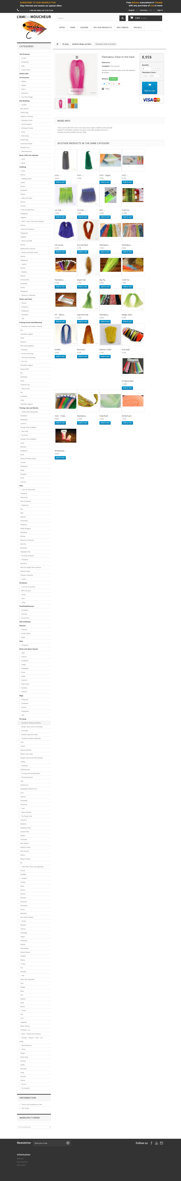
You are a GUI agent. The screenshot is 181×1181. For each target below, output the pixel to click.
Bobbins (23, 824)
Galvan (24, 657)
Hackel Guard (25, 847)
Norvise (23, 1076)
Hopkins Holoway (26, 116)
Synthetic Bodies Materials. (31, 738)
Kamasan (23, 940)
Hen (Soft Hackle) (26, 917)
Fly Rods (24, 435)
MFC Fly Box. (26, 591)
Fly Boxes (23, 583)
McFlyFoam (126, 416)
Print (107, 89)
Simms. (23, 225)
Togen (22, 937)
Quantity (145, 65)
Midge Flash (127, 314)
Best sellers (21, 1165)
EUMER (23, 874)
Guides (24, 105)
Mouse (22, 536)
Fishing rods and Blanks (28, 408)
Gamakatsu (24, 948)
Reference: (106, 62)
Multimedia (122, 27)
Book (23, 163)
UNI (21, 781)
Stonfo (22, 1080)
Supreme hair (82, 314)
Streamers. (24, 521)
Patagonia (24, 214)
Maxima (23, 342)
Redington (24, 420)
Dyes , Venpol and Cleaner (31, 1034)
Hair (22, 975)
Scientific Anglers (26, 404)
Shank (22, 960)
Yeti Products (24, 54)
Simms (22, 175)
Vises (23, 1049)
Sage (22, 470)
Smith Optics (26, 633)
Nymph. (23, 517)
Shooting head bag (28, 357)
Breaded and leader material (31, 326)
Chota (22, 182)
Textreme (23, 804)
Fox (21, 995)
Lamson (23, 423)
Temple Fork (24, 147)
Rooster (23, 898)
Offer (62, 27)
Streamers (24, 497)
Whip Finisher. (25, 859)
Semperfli (23, 801)
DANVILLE (24, 785)
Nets (21, 641)
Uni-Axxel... (59, 245)
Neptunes (24, 505)
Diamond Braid (25, 750)
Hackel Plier (24, 832)
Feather (24, 878)
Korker (22, 186)
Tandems (23, 493)
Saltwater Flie (25, 552)
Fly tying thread (27, 777)
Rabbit (22, 987)
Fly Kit (23, 1084)
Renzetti (23, 1069)
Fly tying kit (25, 1088)
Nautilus (24, 688)
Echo (22, 455)
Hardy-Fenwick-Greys (28, 458)
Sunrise (23, 1061)
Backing (24, 350)
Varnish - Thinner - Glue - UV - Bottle (31, 1039)
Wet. (22, 513)
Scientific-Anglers (26, 334)
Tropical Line (25, 385)
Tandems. (23, 525)
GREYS (24, 692)
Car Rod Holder (27, 97)
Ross (23, 672)
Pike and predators (27, 346)
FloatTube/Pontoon (26, 606)
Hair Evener (24, 851)
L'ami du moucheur (28, 587)
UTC (22, 742)
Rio (21, 330)
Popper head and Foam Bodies (31, 758)
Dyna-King (24, 1057)
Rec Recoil (24, 109)
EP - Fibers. (60, 314)
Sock (23, 171)
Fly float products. (27, 556)
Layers (23, 264)
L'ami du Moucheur (28, 490)
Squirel (22, 999)
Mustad (23, 925)
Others (23, 81)
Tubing (22, 762)
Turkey (22, 882)
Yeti (22, 319)
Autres (23, 579)
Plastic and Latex (26, 754)
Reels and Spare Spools (28, 649)
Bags (21, 696)
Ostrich (23, 894)
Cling (23, 602)
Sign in (160, 10)
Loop (22, 443)
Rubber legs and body (29, 734)
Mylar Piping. (25, 1026)
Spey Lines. (25, 388)
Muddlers (23, 532)
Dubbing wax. (25, 769)
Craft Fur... (126, 210)
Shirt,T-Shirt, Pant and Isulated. (32, 221)
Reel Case (25, 684)
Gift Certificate (25, 622)
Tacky (23, 595)
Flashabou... (104, 245)
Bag (22, 66)
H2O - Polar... (60, 416)
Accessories (24, 77)
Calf (21, 983)
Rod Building (24, 101)
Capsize (23, 217)
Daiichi (22, 944)
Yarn (23, 808)
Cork (23, 132)
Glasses (22, 626)
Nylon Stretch (26, 812)
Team (72, 27)
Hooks (23, 921)
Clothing (22, 167)
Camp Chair (25, 70)
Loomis (23, 206)
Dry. (21, 509)
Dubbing (24, 766)
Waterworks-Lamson (27, 249)
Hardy (23, 664)
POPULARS (23, 74)
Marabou (23, 913)
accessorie (25, 618)
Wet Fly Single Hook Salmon (30, 567)
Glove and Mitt (26, 241)
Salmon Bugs (25, 571)
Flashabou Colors (149, 72)
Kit (21, 863)
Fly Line (24, 361)
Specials (138, 27)
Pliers (23, 89)
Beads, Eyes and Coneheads (32, 727)
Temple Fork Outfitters (28, 427)
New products (22, 1162)
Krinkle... (58, 349)
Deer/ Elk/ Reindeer (27, 979)
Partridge (23, 933)
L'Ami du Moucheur (27, 210)
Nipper (23, 85)
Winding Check (26, 120)
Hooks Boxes (25, 952)
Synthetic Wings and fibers (31, 723)
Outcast (24, 614)
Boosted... (81, 349)
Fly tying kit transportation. (30, 773)
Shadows (24, 560)
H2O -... (58, 175)
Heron (22, 909)
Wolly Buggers (25, 528)
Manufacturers (29, 1117)
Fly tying (22, 719)
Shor (23, 598)
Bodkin (22, 836)
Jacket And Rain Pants (29, 252)
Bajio (23, 637)
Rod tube (24, 431)
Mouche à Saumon (27, 540)
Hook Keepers (26, 124)
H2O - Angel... (105, 175)
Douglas (23, 474)
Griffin (22, 1065)
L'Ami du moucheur (27, 229)
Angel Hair (81, 280)
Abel (23, 653)
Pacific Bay (24, 112)
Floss (23, 964)
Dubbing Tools (25, 828)
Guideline (23, 190)
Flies (21, 486)
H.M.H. (22, 871)
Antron (22, 746)
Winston (23, 447)
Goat (22, 1003)
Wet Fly (23, 544)
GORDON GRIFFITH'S (28, 789)
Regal (22, 1053)
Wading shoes (26, 179)
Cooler (23, 58)
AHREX (23, 956)
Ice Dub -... (59, 210)
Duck (22, 886)
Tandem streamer (26, 575)
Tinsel (23, 1010)
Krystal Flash (82, 245)
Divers (22, 855)
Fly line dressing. (27, 354)
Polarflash (103, 416)
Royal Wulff (24, 369)
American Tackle (26, 144)
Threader (23, 839)
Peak (22, 1073)
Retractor (24, 93)
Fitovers (24, 630)
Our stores (25, 1108)
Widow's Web (105, 349)
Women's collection (28, 295)
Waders (24, 272)
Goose (22, 890)
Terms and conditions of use (31, 1104)
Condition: (106, 66)
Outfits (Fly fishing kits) (29, 412)
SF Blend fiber (128, 381)
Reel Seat (25, 136)
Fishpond (24, 307)
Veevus (23, 797)
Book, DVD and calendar (28, 155)
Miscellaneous (26, 151)
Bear (22, 991)
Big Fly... (102, 280)
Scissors (23, 820)
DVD (23, 159)
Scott (22, 478)
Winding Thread (27, 128)
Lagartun (23, 1022)
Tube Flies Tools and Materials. (32, 867)
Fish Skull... (126, 349)
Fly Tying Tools (26, 816)
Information (27, 1097)
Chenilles (24, 731)
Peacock (23, 902)
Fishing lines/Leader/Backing (30, 322)
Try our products (102, 27)
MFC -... (102, 210)
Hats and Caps (26, 198)
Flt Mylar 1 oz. (25, 1030)
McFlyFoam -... (61, 450)
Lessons (84, 27)
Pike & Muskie (25, 501)
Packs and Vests (25, 299)
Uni (21, 968)
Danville (23, 972)
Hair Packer (24, 843)
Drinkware (25, 62)
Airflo (22, 338)
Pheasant (23, 906)
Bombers (23, 548)
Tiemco (23, 929)
